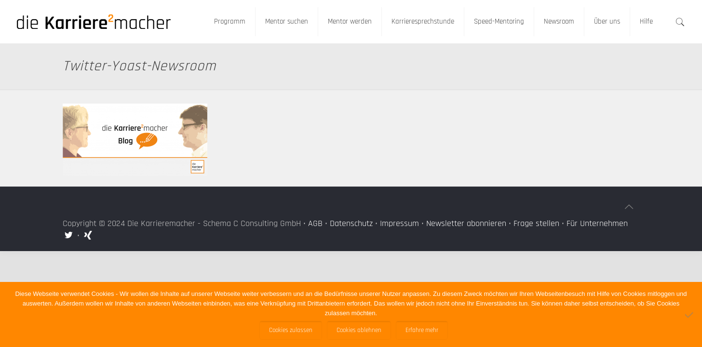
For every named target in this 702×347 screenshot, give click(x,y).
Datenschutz (351, 223)
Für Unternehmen (597, 223)
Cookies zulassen (290, 330)
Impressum (399, 223)
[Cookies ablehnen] (690, 315)
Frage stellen (536, 223)
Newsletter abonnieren (466, 223)
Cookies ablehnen (359, 330)
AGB (315, 223)
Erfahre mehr (421, 330)
